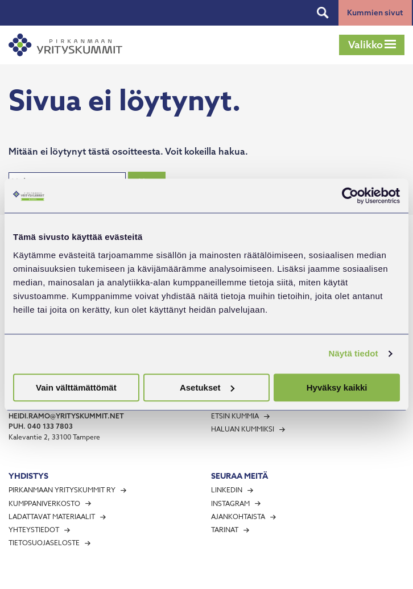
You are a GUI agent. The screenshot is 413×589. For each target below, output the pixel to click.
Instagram (230, 503)
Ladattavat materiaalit (52, 516)
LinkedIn (226, 490)
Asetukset (207, 387)
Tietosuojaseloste (44, 542)
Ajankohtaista (238, 516)
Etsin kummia (235, 416)
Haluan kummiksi (242, 429)
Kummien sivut (375, 12)
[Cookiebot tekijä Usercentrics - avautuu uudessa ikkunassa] (350, 195)
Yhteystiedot (34, 529)
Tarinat (224, 529)
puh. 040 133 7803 (41, 426)
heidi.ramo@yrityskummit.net (66, 416)
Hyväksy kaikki (337, 387)
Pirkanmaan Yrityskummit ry (62, 490)
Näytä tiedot (353, 353)
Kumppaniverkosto (44, 503)
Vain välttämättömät (76, 387)
